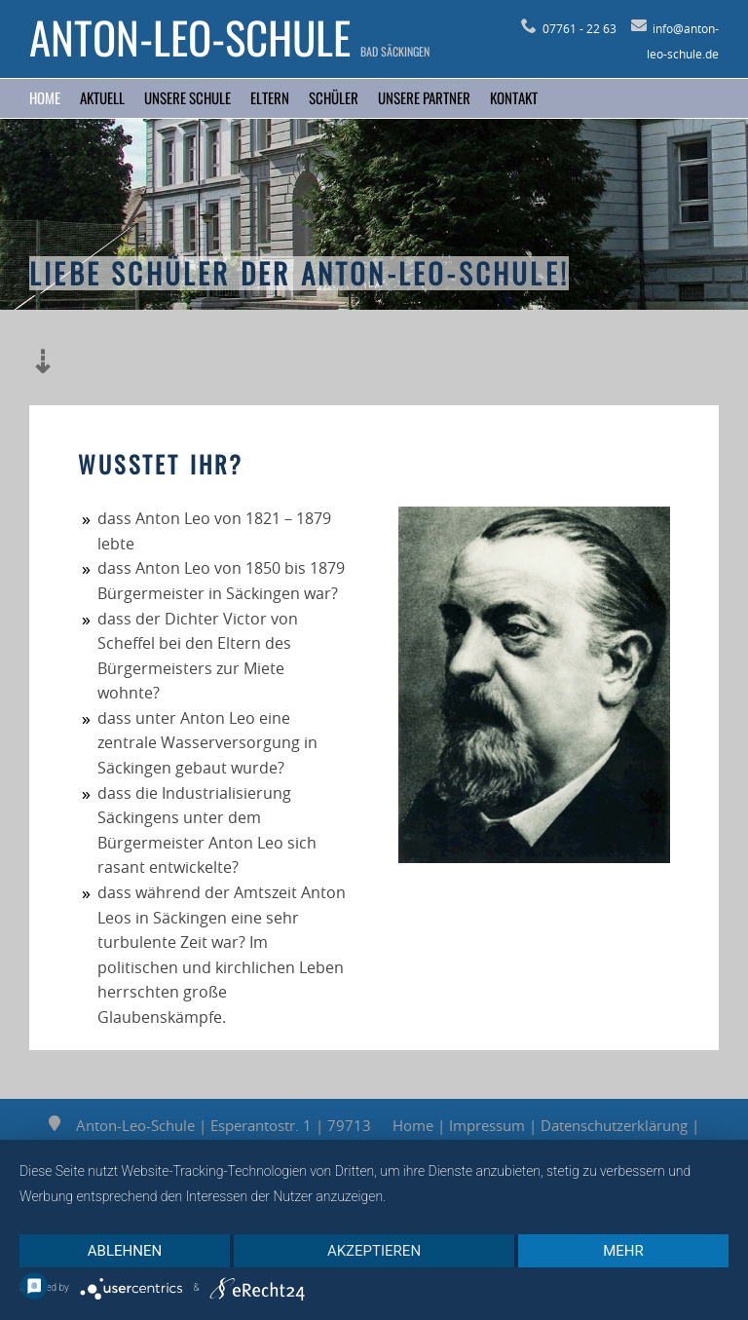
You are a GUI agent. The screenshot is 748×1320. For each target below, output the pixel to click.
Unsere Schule (187, 97)
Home (44, 97)
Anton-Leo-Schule (190, 37)
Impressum (487, 1125)
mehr (623, 1251)
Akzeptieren (374, 1251)
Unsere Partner (424, 97)
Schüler (333, 97)
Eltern (269, 97)
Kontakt (514, 97)
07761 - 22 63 (569, 28)
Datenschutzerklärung (614, 1125)
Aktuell (102, 97)
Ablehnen (125, 1251)
